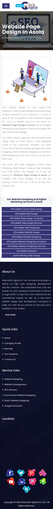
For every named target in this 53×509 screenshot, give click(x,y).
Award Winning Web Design (26, 255)
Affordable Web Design (26, 213)
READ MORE (10, 315)
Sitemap (8, 348)
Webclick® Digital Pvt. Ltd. (33, 502)
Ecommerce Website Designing (19, 395)
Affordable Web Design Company (26, 218)
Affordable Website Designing (26, 237)
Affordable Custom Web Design (26, 209)
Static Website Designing (16, 400)
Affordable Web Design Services (26, 223)
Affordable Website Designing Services (26, 246)
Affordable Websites (27, 250)
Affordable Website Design (26, 232)
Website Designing (13, 379)
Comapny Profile (12, 343)
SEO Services (10, 389)
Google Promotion (13, 405)
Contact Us (10, 359)
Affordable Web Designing (26, 227)
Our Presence (11, 354)
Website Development (15, 384)
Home (6, 37)
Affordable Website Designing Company (26, 241)
